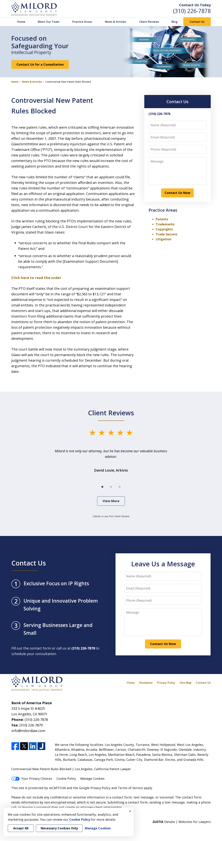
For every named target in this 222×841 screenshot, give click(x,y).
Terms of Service (130, 788)
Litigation (163, 239)
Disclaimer (146, 683)
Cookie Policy (66, 778)
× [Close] (130, 811)
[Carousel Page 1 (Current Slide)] (102, 486)
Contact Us (197, 22)
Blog (174, 22)
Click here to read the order (36, 277)
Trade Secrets (166, 234)
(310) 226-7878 (192, 11)
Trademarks (165, 224)
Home (21, 22)
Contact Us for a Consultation (40, 64)
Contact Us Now (177, 193)
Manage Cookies (92, 778)
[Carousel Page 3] (119, 486)
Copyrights (164, 229)
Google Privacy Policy (94, 788)
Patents (162, 219)
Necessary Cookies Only (59, 828)
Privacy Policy (166, 683)
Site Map (185, 683)
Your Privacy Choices (31, 778)
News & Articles (115, 22)
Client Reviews (149, 22)
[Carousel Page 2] (111, 486)
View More (111, 501)
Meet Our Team (48, 22)
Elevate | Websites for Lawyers (181, 822)
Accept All (20, 828)
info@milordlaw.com (28, 730)
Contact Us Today (195, 5)
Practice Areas (82, 22)
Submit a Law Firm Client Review (111, 516)
